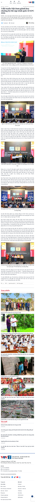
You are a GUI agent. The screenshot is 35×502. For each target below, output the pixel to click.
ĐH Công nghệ (20, 283)
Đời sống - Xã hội (21, 486)
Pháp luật (3, 492)
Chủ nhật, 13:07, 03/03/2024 (28, 6)
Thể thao (20, 490)
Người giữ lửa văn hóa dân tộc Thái (9, 441)
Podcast (14, 2)
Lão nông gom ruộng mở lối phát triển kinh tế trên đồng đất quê (17, 429)
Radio (11, 2)
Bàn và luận (3, 486)
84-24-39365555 (5, 467)
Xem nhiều (3, 484)
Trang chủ (3, 482)
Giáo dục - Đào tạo (4, 6)
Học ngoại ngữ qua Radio (6, 499)
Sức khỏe (20, 492)
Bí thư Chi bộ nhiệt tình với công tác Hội (11, 424)
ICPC (6, 283)
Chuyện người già (4, 495)
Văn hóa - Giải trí (4, 490)
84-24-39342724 (5, 469)
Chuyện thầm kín (4, 497)
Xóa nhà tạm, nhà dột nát (6, 488)
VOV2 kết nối (20, 495)
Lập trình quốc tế (12, 283)
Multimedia (19, 2)
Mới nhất (20, 482)
